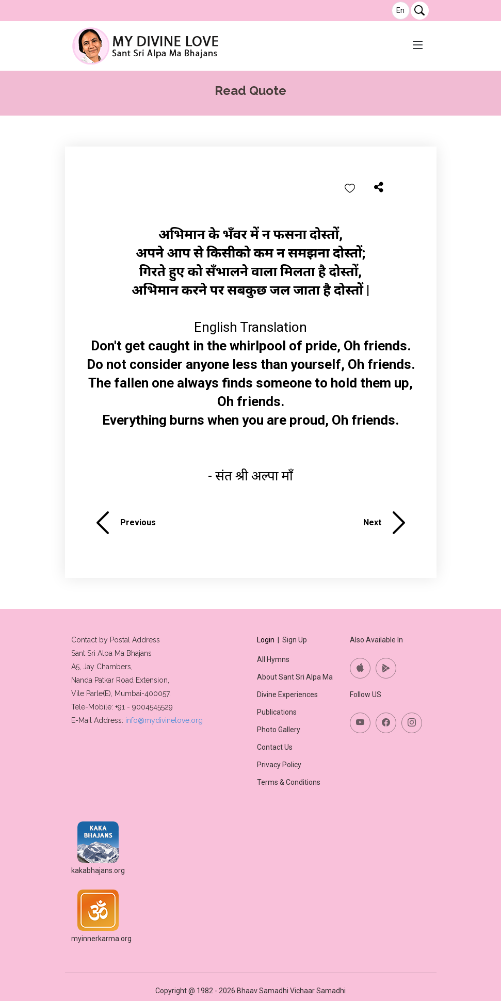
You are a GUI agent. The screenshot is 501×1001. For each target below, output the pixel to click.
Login (265, 639)
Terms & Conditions (288, 782)
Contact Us (275, 747)
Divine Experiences (287, 694)
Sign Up (294, 639)
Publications (277, 712)
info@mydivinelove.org (164, 720)
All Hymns (273, 659)
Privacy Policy (279, 764)
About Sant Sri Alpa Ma (295, 677)
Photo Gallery (278, 729)
